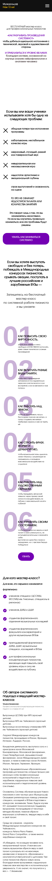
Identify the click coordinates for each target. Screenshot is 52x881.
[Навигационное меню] (47, 5)
